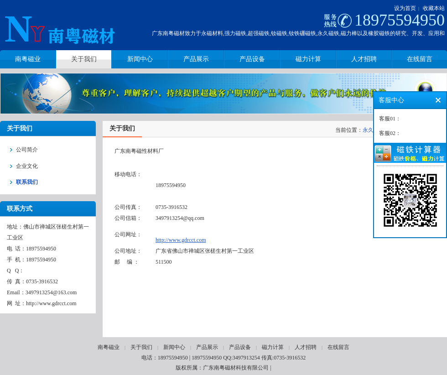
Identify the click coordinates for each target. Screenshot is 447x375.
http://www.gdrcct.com (181, 240)
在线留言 (338, 347)
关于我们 (141, 347)
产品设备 (240, 347)
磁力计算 (273, 347)
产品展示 (207, 347)
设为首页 (405, 8)
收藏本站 (434, 8)
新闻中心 (174, 347)
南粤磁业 (109, 347)
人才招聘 (306, 347)
